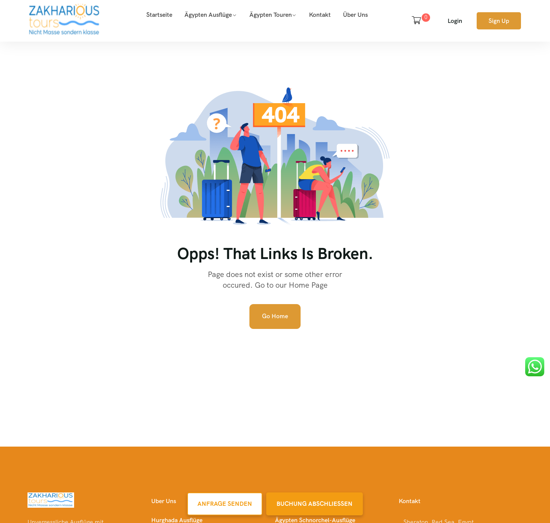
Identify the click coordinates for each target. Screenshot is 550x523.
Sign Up (499, 21)
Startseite (159, 15)
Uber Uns (163, 501)
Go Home (275, 316)
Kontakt (320, 15)
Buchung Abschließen (315, 504)
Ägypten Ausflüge (208, 15)
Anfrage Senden (224, 504)
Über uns (355, 15)
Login (455, 21)
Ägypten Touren (270, 15)
